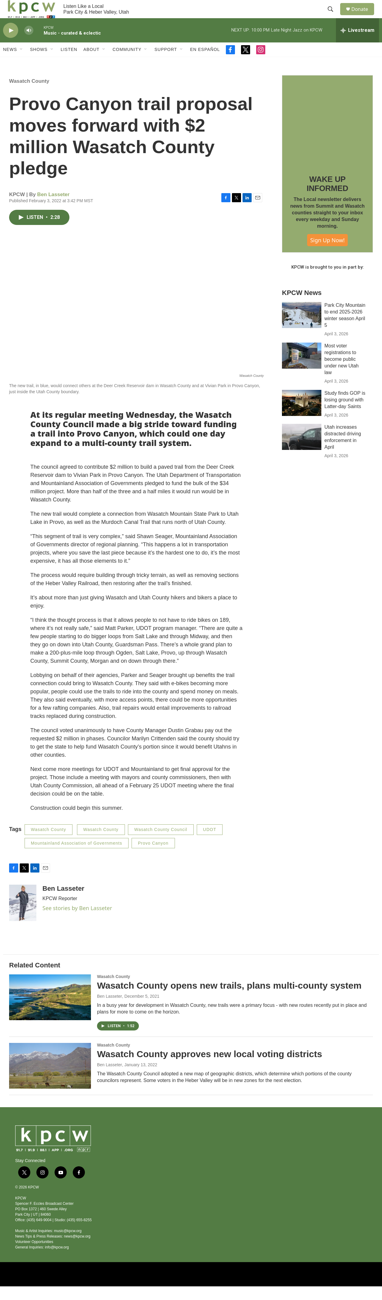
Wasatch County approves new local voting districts (209, 1068)
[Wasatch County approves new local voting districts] (50, 1079)
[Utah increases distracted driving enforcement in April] (301, 450)
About (91, 63)
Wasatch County (29, 95)
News (10, 63)
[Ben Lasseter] (22, 916)
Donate (363, 16)
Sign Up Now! (327, 253)
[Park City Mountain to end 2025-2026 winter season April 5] (301, 329)
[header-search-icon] (333, 16)
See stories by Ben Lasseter (77, 921)
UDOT (209, 843)
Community (126, 63)
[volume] (29, 44)
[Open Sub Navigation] (21, 63)
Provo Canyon (153, 856)
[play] (10, 44)
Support (165, 63)
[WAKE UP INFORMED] (327, 134)
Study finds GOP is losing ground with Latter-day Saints (344, 413)
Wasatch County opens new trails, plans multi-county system (229, 999)
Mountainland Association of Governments (76, 856)
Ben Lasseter (53, 208)
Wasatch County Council (160, 843)
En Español (205, 63)
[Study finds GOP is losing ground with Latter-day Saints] (301, 417)
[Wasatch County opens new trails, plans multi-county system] (50, 1011)
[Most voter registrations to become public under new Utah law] (301, 369)
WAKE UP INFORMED (327, 197)
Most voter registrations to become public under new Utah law (341, 373)
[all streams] (357, 44)
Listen (69, 63)
